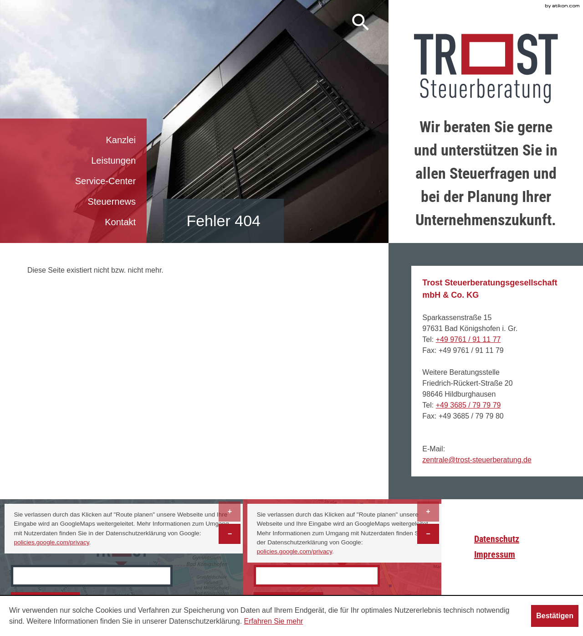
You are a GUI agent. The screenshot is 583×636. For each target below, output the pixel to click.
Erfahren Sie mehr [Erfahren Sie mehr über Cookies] (273, 621)
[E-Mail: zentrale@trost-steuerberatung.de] (476, 460)
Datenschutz (496, 538)
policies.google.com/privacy (51, 542)
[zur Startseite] (486, 68)
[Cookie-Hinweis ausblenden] (554, 616)
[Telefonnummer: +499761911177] (468, 339)
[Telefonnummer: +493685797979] (468, 405)
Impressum (494, 554)
